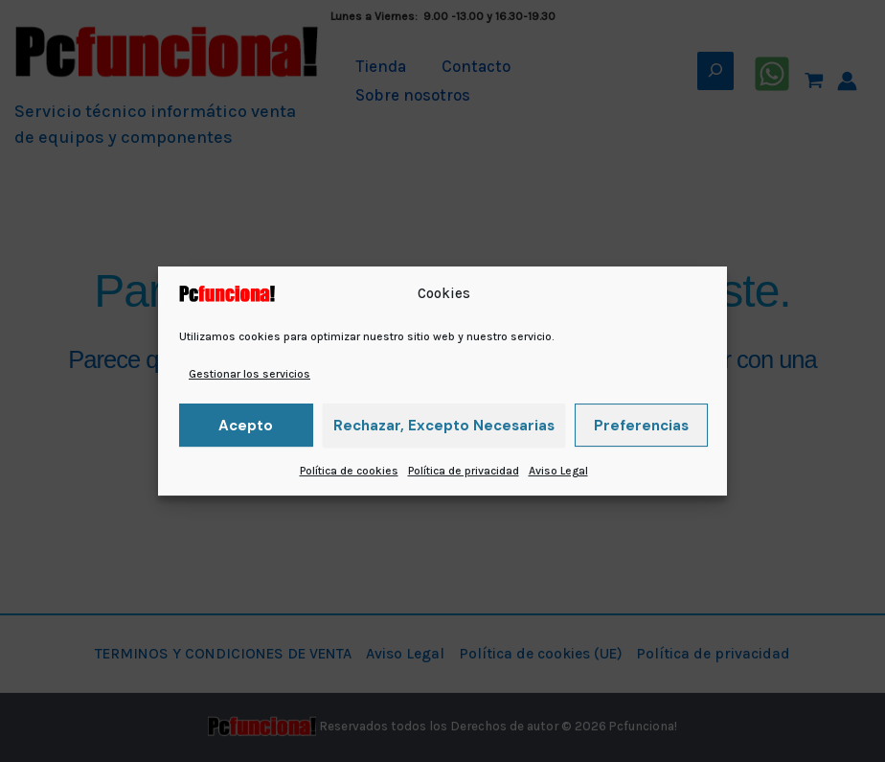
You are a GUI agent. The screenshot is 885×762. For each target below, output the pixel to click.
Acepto (245, 425)
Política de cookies (349, 470)
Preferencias (641, 425)
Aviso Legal (558, 470)
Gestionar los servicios (249, 374)
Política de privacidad (463, 470)
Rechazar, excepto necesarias (444, 425)
